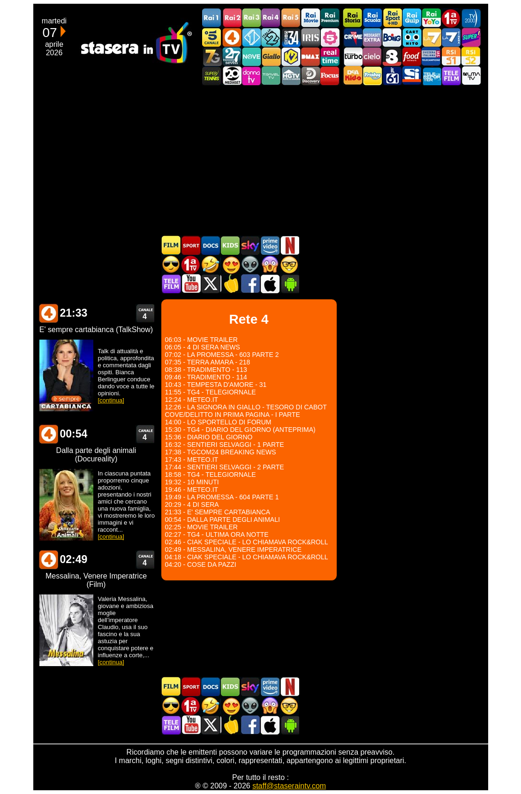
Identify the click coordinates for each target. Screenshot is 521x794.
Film (171, 245)
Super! (471, 37)
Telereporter (431, 75)
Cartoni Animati (230, 245)
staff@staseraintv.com (289, 786)
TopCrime (352, 37)
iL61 (392, 75)
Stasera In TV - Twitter (210, 283)
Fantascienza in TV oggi (250, 264)
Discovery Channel (310, 75)
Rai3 (251, 18)
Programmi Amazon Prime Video (269, 245)
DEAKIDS (352, 75)
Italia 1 (251, 37)
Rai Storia (352, 18)
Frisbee (372, 75)
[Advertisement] (260, 160)
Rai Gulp (412, 18)
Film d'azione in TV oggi (171, 264)
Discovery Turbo (352, 56)
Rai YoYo (431, 18)
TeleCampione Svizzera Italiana (431, 56)
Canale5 (212, 37)
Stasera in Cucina (230, 283)
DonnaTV (251, 75)
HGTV (291, 75)
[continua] (111, 400)
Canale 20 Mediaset (232, 75)
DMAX (310, 56)
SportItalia (412, 75)
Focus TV (330, 75)
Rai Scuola (372, 18)
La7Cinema (451, 37)
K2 (291, 56)
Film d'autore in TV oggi (289, 264)
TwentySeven (232, 56)
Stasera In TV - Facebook (250, 283)
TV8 (392, 56)
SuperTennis (212, 75)
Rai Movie (310, 18)
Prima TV (451, 18)
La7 (431, 37)
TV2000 (471, 18)
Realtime (330, 56)
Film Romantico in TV (230, 264)
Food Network (412, 56)
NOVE (251, 56)
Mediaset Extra (372, 37)
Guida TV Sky (250, 245)
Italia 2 (271, 37)
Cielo (372, 56)
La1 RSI (451, 56)
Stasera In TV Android (289, 283)
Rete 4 (48, 313)
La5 (330, 37)
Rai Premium (330, 18)
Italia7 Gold (212, 56)
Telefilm (451, 75)
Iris (310, 37)
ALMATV (471, 75)
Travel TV (271, 75)
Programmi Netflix (289, 245)
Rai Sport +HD (392, 18)
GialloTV (271, 56)
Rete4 (232, 37)
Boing (392, 37)
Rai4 (271, 18)
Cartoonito (412, 37)
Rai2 (232, 18)
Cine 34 (291, 37)
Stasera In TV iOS (269, 283)
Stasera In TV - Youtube (191, 283)
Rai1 (212, 18)
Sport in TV (191, 245)
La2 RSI (471, 56)
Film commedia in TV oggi (210, 264)
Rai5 (291, 18)
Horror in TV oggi (269, 264)
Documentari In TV (210, 245)
